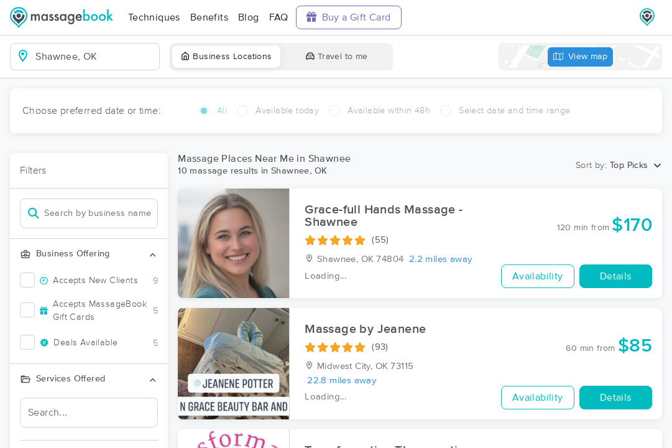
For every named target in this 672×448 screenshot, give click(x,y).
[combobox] (94, 56)
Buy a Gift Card (348, 17)
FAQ (278, 17)
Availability (537, 276)
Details (616, 276)
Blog (248, 17)
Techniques (154, 17)
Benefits (209, 17)
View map (580, 57)
